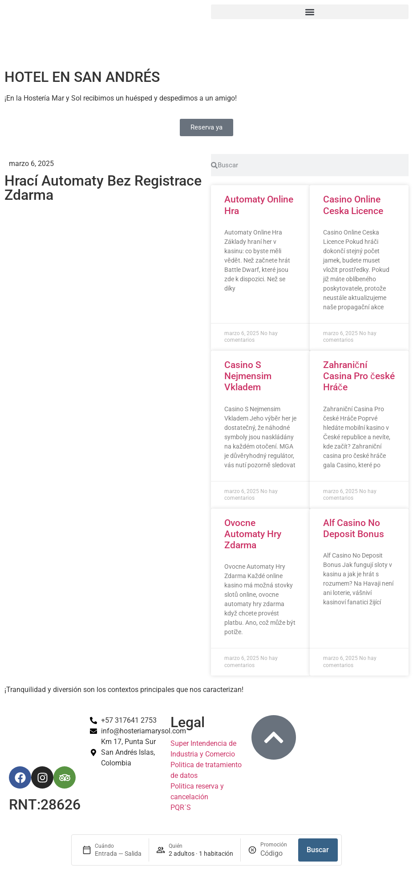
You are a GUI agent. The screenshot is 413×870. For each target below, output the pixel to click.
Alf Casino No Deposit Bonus (353, 528)
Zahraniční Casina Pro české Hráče (359, 376)
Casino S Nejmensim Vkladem (247, 376)
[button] (310, 11)
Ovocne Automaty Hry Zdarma (252, 534)
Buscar (318, 850)
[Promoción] (275, 853)
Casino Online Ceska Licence (353, 205)
